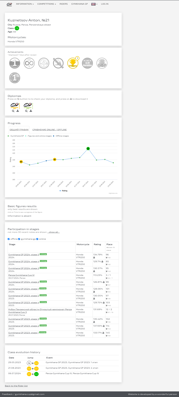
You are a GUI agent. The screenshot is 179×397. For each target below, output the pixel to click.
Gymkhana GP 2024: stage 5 (23, 254)
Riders (64, 4)
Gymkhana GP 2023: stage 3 (23, 319)
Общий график (19, 129)
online (41, 239)
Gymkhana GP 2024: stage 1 (23, 289)
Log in (104, 4)
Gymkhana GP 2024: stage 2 (23, 282)
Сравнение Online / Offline (49, 129)
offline (13, 239)
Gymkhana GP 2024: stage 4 (23, 261)
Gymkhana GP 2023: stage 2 (23, 326)
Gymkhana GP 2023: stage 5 (23, 295)
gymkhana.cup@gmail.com (29, 394)
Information (25, 4)
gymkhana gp (27, 239)
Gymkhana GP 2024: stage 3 (23, 268)
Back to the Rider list (16, 386)
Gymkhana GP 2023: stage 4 (23, 302)
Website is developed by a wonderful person (152, 394)
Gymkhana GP (79, 4)
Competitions (46, 4)
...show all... (53, 232)
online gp (43, 254)
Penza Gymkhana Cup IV (21, 275)
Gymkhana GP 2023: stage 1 (23, 332)
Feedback (7, 394)
